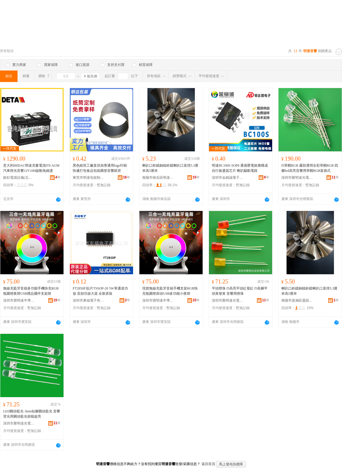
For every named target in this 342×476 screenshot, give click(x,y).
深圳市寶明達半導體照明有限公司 (19, 300)
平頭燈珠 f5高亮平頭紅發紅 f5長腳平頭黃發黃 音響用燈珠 (240, 291)
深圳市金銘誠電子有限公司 (227, 178)
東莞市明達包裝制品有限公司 (88, 178)
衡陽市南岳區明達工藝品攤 (158, 178)
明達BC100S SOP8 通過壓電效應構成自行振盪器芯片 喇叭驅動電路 (240, 168)
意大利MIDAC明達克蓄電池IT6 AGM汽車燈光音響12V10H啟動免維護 (31, 168)
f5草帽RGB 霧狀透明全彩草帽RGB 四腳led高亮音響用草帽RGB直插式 (309, 168)
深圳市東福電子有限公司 (88, 300)
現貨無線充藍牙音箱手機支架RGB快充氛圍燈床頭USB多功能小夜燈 (170, 291)
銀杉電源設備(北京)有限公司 (19, 178)
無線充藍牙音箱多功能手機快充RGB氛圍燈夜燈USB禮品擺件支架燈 (31, 291)
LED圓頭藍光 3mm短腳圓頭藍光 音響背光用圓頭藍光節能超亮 (31, 413)
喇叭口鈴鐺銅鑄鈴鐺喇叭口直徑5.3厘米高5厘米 (170, 168)
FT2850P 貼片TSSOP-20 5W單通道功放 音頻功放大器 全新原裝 (100, 291)
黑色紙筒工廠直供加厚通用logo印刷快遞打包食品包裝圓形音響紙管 (100, 168)
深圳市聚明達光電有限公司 (297, 178)
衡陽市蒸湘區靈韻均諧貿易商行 (297, 300)
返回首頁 (208, 464)
